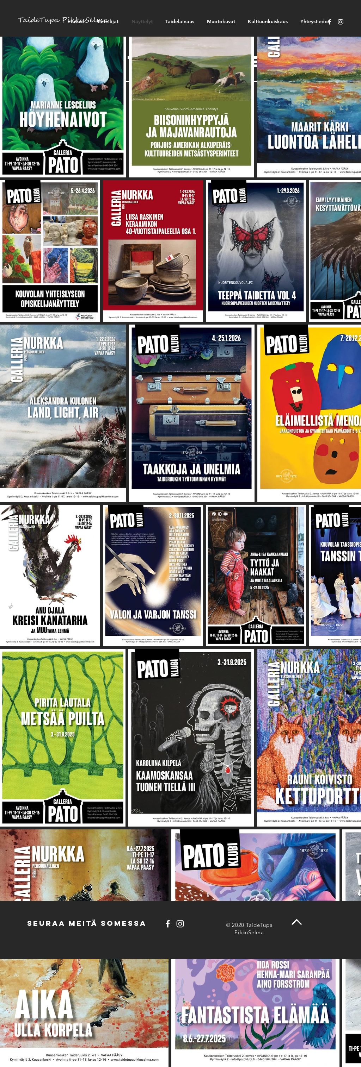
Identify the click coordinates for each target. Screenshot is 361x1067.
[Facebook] (329, 21)
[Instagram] (340, 21)
